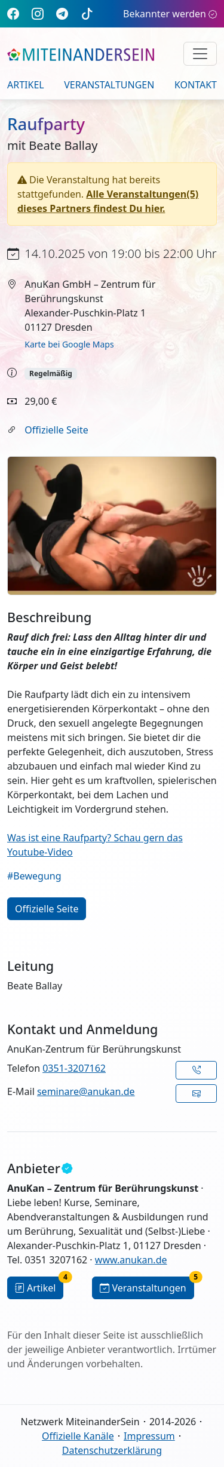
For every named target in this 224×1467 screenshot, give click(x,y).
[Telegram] (62, 13)
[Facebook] (13, 13)
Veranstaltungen (109, 84)
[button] (196, 1070)
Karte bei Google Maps (68, 344)
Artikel (25, 84)
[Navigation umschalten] (200, 54)
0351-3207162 (74, 1068)
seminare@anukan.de (86, 1091)
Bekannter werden (170, 13)
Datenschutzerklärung (112, 1450)
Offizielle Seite (56, 429)
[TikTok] (87, 13)
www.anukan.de (131, 1259)
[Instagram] (38, 13)
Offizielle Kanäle (78, 1436)
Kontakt (195, 84)
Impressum (149, 1436)
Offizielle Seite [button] (46, 908)
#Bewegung (34, 875)
